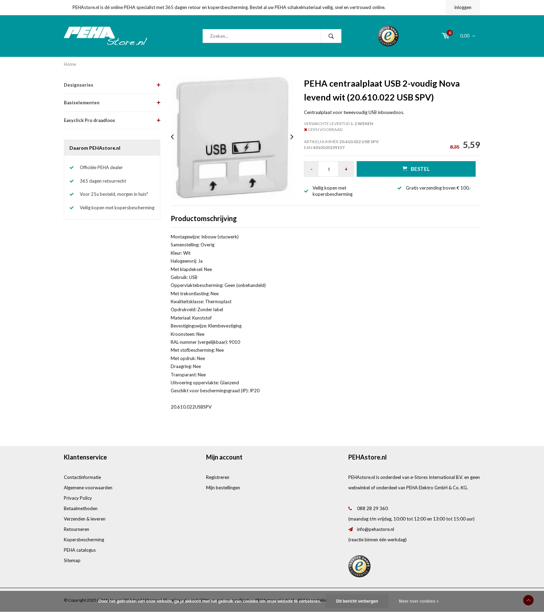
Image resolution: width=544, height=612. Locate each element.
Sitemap (72, 560)
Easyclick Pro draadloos (89, 120)
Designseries (78, 85)
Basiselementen (82, 102)
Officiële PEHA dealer (101, 167)
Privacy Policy (78, 498)
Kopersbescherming (84, 539)
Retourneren (76, 529)
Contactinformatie (82, 477)
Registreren (217, 477)
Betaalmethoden (80, 508)
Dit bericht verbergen (357, 601)
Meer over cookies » (419, 601)
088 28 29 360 (372, 508)
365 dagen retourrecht (103, 181)
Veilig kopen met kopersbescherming (117, 207)
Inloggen (462, 7)
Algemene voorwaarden (88, 487)
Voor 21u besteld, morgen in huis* (114, 194)
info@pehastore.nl (375, 529)
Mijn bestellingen (223, 487)
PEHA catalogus (80, 550)
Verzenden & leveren (84, 519)
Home (70, 64)
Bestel (416, 168)
